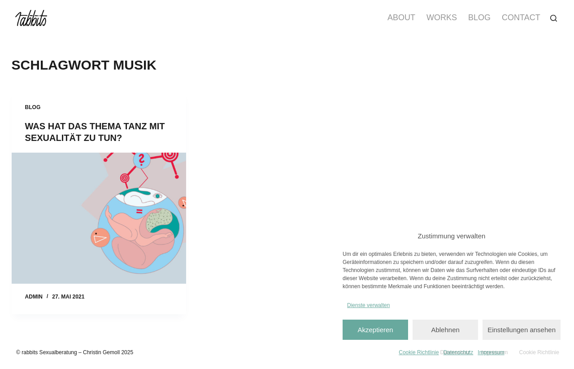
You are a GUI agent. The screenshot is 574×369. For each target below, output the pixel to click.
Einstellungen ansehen (521, 330)
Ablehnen (445, 330)
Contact (521, 17)
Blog (479, 17)
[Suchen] (553, 18)
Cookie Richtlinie (419, 352)
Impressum (491, 352)
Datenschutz (459, 352)
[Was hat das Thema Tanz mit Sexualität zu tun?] (99, 218)
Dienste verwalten (368, 305)
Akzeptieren (375, 330)
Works (441, 17)
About (401, 17)
